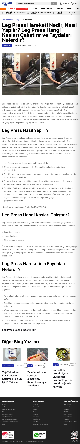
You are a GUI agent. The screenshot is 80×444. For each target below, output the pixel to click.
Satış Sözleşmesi (7, 417)
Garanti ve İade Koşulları (9, 419)
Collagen (66, 419)
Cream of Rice (68, 407)
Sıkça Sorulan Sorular (8, 409)
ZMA (65, 424)
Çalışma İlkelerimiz (7, 414)
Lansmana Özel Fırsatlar (40, 424)
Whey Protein (68, 404)
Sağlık (35, 409)
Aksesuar (36, 417)
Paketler (35, 422)
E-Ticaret (26, 441)
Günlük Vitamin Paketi (70, 422)
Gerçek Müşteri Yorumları (10, 422)
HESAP (64, 3)
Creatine (66, 409)
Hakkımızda (5, 407)
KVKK (3, 412)
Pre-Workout (68, 414)
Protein (35, 404)
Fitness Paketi (68, 417)
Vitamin (35, 414)
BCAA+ (66, 412)
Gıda (34, 412)
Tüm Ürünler (37, 419)
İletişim (4, 404)
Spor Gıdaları (37, 407)
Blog (3, 424)
